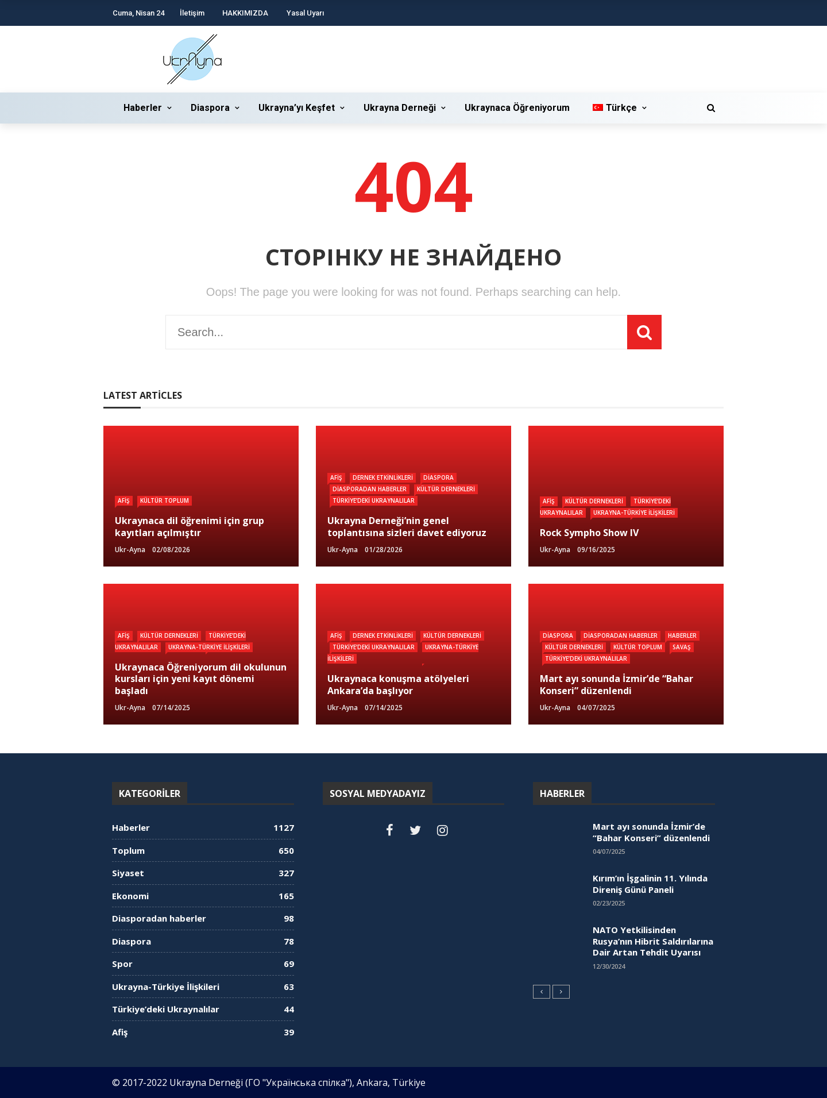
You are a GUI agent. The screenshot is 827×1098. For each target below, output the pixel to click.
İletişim (192, 13)
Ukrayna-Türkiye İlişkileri (634, 512)
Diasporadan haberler (370, 489)
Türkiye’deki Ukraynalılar (374, 500)
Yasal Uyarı (305, 13)
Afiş (124, 500)
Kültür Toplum (164, 500)
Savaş (682, 647)
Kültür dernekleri (446, 489)
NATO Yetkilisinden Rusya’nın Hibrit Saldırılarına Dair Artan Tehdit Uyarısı (653, 941)
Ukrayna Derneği (400, 107)
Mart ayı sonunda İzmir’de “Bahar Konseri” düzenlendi (651, 831)
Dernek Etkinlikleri (383, 477)
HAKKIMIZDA (245, 13)
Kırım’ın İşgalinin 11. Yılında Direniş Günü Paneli (650, 883)
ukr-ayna (130, 549)
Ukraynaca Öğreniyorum (517, 107)
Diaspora (210, 107)
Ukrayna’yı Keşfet (296, 107)
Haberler (142, 107)
